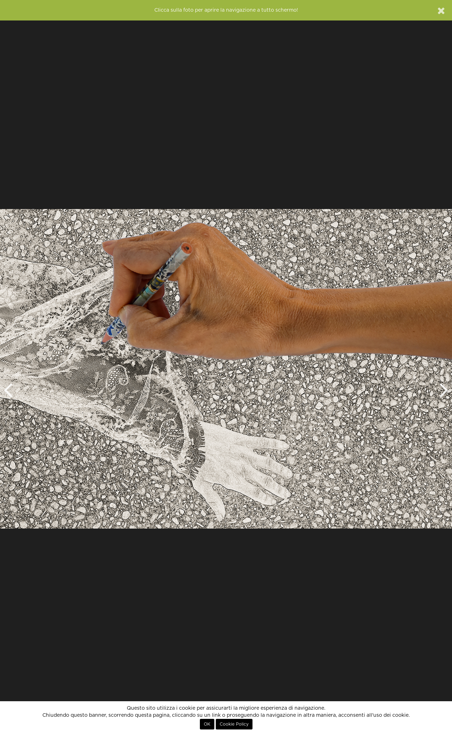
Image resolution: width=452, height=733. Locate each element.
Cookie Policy (234, 724)
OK (207, 724)
